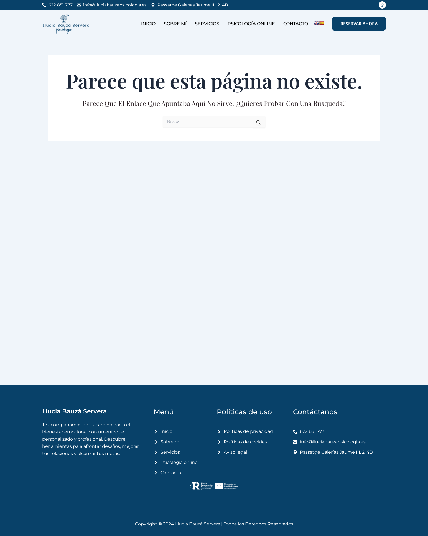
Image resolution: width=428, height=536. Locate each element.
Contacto (295, 23)
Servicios (207, 23)
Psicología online (251, 23)
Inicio (148, 23)
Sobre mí (175, 23)
